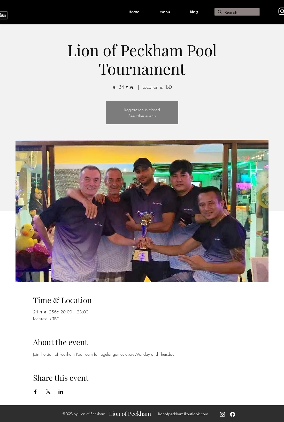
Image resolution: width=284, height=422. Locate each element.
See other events (142, 116)
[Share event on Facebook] (35, 391)
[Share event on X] (48, 391)
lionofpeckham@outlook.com (183, 413)
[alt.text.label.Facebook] (232, 414)
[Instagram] (222, 414)
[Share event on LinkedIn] (60, 391)
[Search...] (237, 13)
